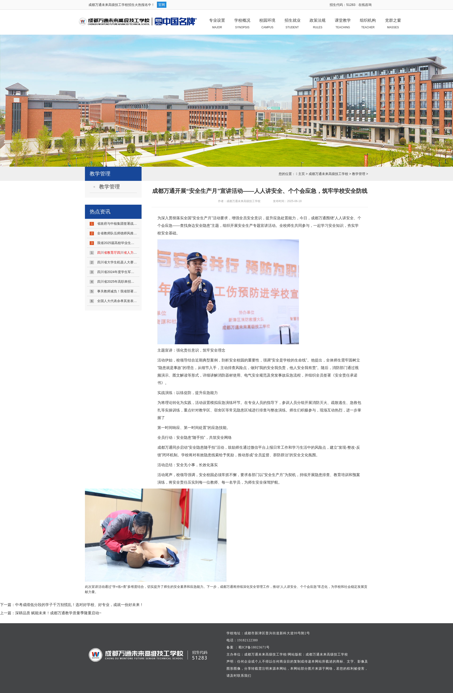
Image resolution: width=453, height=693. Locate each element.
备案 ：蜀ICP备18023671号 (248, 647)
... (128, 252)
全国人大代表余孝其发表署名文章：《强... (128, 301)
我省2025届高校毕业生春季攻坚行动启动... (128, 243)
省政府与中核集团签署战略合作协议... (125, 223)
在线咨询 (365, 5)
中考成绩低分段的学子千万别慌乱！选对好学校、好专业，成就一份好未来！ (79, 605)
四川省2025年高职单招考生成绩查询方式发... (130, 281)
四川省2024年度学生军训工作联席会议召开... (130, 272)
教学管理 (358, 174)
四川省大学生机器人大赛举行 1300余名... (128, 262)
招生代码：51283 (342, 5)
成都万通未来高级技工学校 (328, 174)
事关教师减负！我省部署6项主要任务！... (127, 291)
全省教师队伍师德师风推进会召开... (123, 233)
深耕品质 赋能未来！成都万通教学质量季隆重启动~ (58, 613)
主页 (301, 174)
